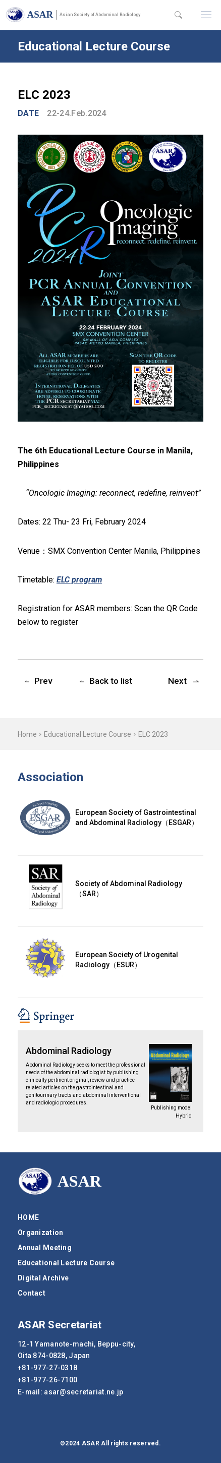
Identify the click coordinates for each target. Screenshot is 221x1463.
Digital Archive (43, 1278)
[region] (110, 734)
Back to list (110, 681)
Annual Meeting (45, 1248)
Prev (43, 681)
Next (177, 681)
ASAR (83, 14)
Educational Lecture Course (87, 734)
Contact (31, 1293)
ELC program (79, 579)
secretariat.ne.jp (83, 1392)
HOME (28, 1217)
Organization (40, 1232)
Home (27, 734)
